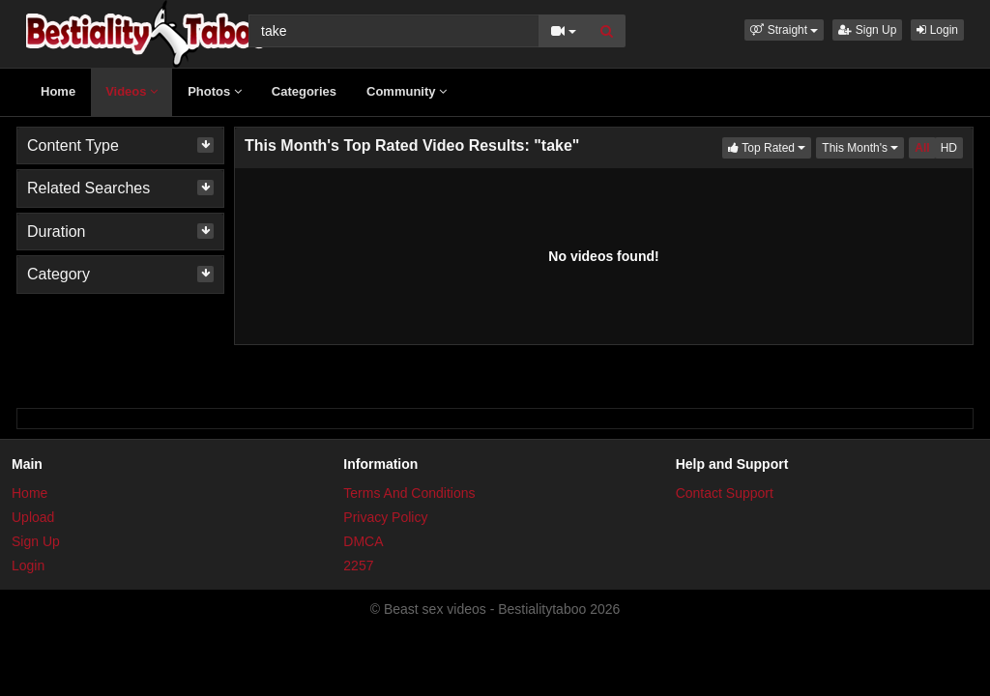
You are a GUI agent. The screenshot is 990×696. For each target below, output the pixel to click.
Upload (33, 517)
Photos (215, 91)
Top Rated (769, 146)
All (922, 148)
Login (937, 30)
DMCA (363, 541)
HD (949, 148)
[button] (784, 30)
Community (406, 91)
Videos (131, 91)
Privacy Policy (385, 517)
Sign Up (867, 30)
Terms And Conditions (409, 493)
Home (58, 91)
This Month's (863, 146)
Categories (304, 91)
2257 (358, 565)
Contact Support (724, 493)
